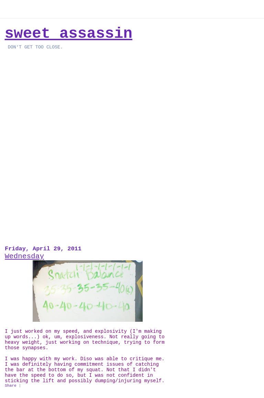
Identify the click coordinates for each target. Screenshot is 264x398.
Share (10, 386)
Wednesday (24, 256)
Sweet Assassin (68, 33)
